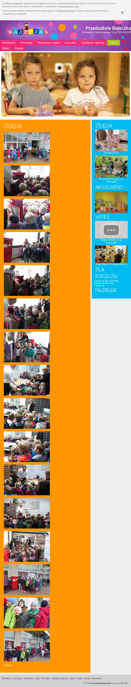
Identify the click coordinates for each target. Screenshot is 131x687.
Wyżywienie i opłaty (49, 42)
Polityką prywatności (66, 11)
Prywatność (96, 678)
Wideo (6, 48)
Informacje (26, 42)
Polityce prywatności (14, 3)
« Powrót (7, 665)
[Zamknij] (122, 12)
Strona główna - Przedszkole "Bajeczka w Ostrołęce (28, 30)
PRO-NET (124, 683)
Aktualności (8, 42)
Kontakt (19, 48)
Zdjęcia (113, 42)
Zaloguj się (99, 286)
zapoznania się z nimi (69, 6)
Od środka (70, 42)
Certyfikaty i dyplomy (92, 42)
